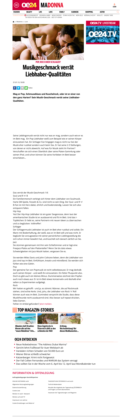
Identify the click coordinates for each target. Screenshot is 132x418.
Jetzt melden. (46, 304)
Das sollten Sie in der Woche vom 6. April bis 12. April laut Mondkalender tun (55, 363)
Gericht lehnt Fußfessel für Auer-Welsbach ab (38, 347)
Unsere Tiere (108, 15)
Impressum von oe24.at (19, 400)
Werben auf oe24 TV (18, 397)
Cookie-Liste (16, 391)
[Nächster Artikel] (80, 319)
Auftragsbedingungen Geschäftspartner (25, 377)
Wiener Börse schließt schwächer (32, 354)
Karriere (75, 12)
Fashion (16, 12)
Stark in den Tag (69, 15)
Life (40, 12)
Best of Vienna (57, 17)
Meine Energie (57, 15)
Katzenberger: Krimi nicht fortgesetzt (34, 357)
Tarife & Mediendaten (55, 384)
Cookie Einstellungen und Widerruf (23, 403)
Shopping (89, 12)
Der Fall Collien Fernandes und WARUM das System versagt (46, 360)
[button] (15, 5)
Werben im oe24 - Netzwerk (21, 394)
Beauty (29, 12)
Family (61, 12)
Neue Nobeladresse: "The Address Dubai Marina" (40, 344)
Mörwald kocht (90, 15)
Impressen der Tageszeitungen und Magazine (62, 393)
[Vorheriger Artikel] (16, 319)
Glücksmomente (32, 15)
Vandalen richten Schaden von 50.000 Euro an (39, 350)
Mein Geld (79, 15)
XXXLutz (100, 15)
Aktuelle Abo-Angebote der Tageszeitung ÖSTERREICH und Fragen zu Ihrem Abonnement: (65, 388)
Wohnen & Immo (44, 15)
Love (50, 12)
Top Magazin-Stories (36, 310)
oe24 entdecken (26, 339)
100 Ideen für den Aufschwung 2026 (37, 17)
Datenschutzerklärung (19, 387)
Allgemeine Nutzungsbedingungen (23, 384)
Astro (102, 12)
